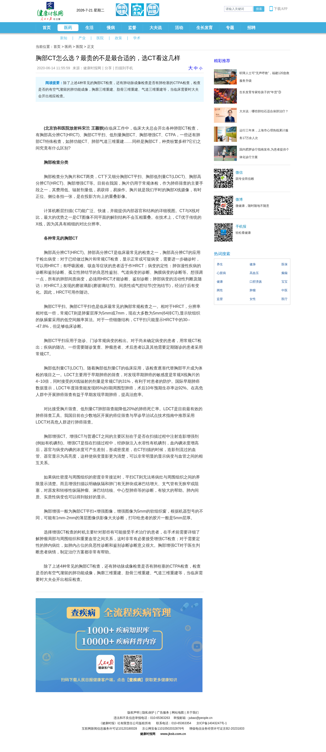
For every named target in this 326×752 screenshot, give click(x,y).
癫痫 (284, 273)
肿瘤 (253, 290)
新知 (63, 38)
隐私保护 (148, 712)
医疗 (284, 299)
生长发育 (204, 27)
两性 (220, 290)
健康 (220, 281)
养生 (220, 264)
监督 (132, 27)
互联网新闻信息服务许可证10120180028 (109, 728)
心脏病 (221, 273)
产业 (82, 38)
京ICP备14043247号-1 (211, 723)
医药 (68, 27)
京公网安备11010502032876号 (163, 728)
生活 (89, 27)
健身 (253, 264)
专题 (230, 27)
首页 (47, 27)
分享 (108, 68)
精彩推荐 (222, 61)
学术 (136, 38)
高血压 (254, 273)
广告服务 (163, 712)
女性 (253, 299)
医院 (100, 38)
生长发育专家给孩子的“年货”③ (260, 92)
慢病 (111, 27)
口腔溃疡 (256, 281)
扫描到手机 (124, 68)
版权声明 (133, 712)
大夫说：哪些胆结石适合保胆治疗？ (263, 111)
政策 (118, 38)
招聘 (251, 27)
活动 (179, 27)
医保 (284, 264)
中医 (284, 290)
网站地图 (178, 712)
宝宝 (284, 281)
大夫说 (156, 27)
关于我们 (192, 712)
